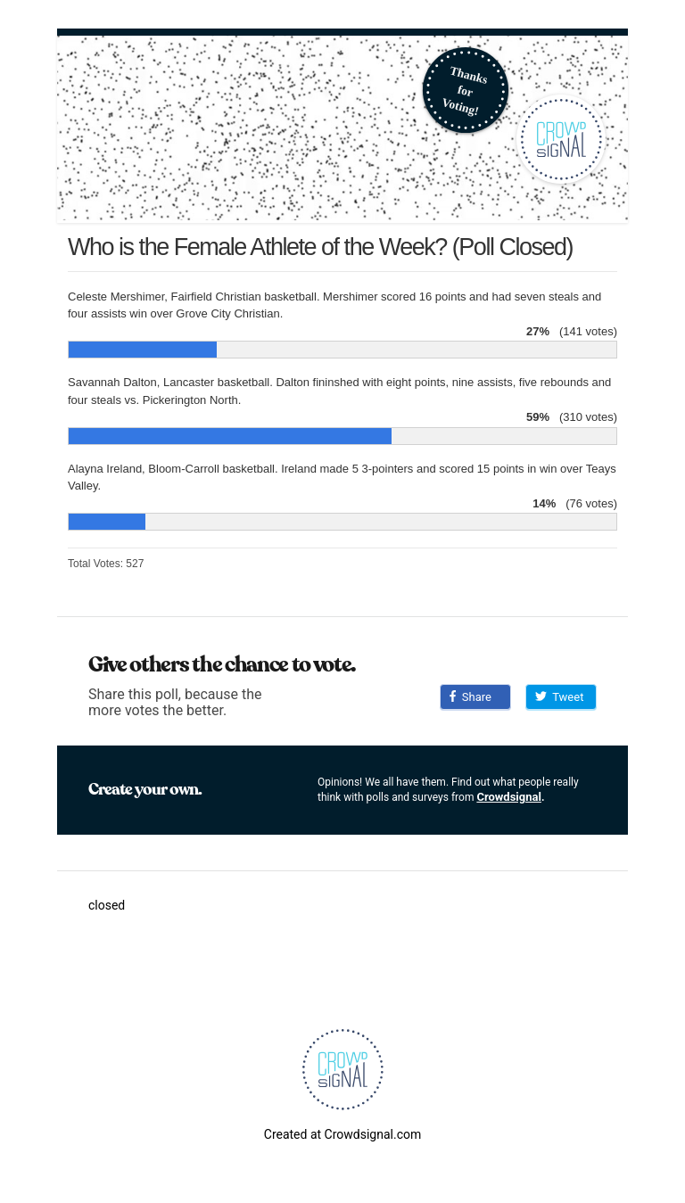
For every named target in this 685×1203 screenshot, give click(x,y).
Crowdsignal (508, 796)
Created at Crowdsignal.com (342, 1134)
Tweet (559, 697)
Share (470, 697)
